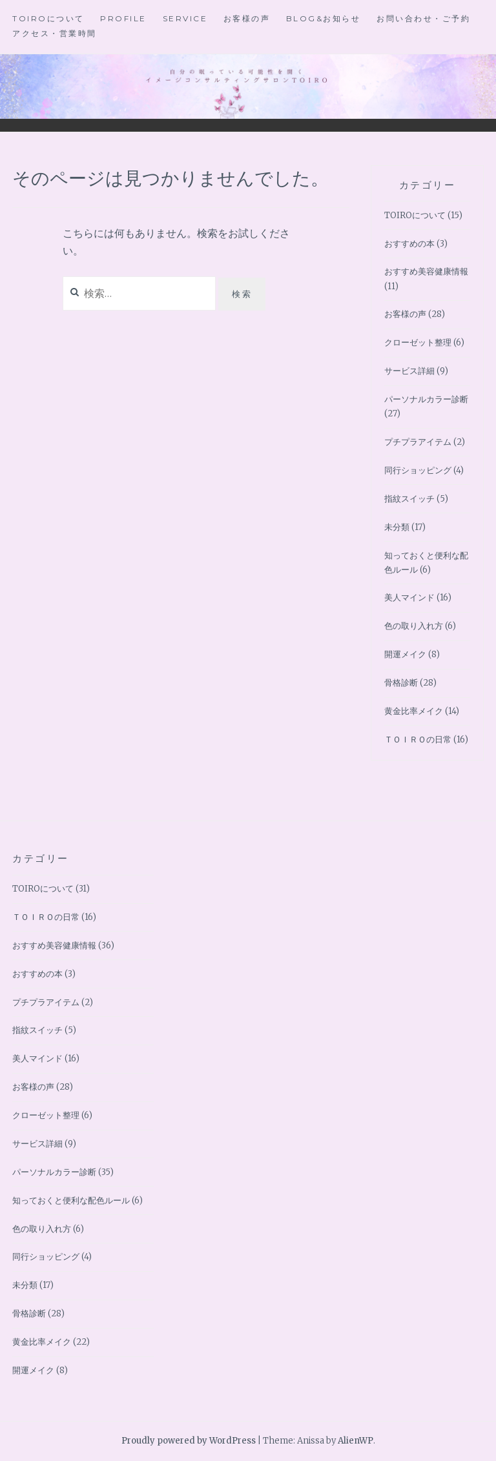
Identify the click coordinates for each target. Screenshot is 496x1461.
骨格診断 (401, 682)
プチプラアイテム (417, 441)
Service (185, 18)
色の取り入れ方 (413, 625)
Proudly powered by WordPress (188, 1440)
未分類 (396, 527)
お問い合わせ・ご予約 (423, 18)
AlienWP (355, 1440)
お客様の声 (247, 18)
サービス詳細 (409, 370)
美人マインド (409, 597)
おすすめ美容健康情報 (426, 271)
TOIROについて (48, 18)
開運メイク (405, 654)
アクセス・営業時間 (54, 33)
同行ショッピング (417, 470)
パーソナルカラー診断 (426, 399)
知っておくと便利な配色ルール (71, 1200)
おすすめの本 (409, 243)
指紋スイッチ (409, 498)
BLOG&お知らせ (323, 18)
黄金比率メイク (413, 711)
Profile (123, 18)
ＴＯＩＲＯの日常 (417, 739)
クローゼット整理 (417, 342)
